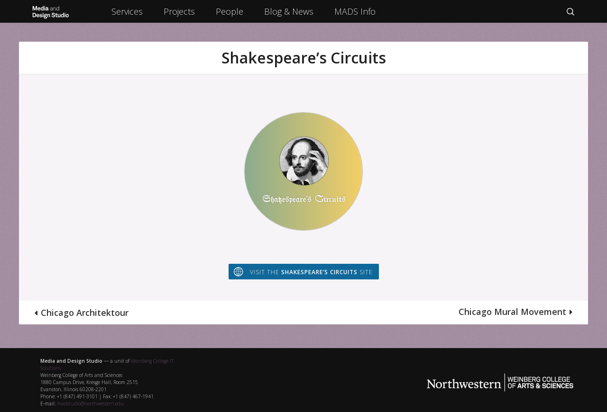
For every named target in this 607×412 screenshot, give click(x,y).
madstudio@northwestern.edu (90, 403)
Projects (179, 11)
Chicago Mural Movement (512, 311)
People (229, 11)
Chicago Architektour (85, 312)
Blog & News (288, 11)
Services (127, 11)
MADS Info (355, 11)
